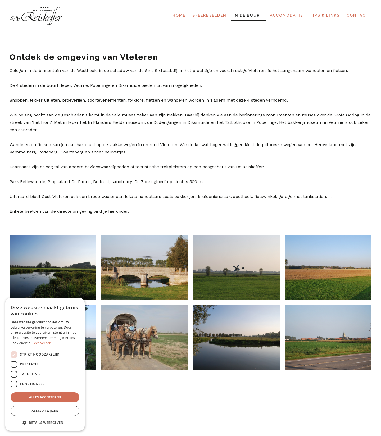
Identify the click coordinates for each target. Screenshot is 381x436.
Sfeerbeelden (209, 15)
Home (179, 15)
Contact (358, 15)
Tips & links (325, 15)
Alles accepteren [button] (45, 397)
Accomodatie (286, 15)
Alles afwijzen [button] (44, 410)
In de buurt (248, 15)
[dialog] (45, 364)
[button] (45, 422)
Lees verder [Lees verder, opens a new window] (42, 343)
